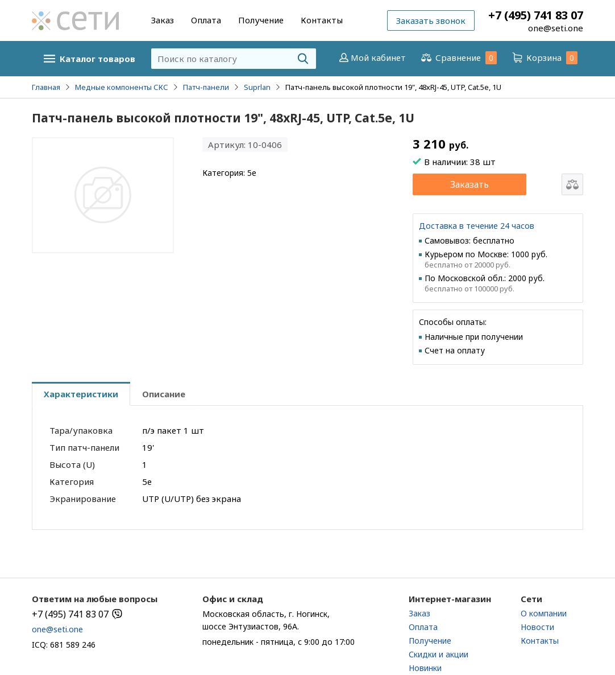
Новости (537, 627)
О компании (544, 613)
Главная (46, 87)
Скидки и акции (438, 654)
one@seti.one (555, 28)
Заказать (469, 184)
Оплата (206, 20)
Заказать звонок (431, 20)
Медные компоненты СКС (121, 87)
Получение (261, 20)
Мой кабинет (371, 57)
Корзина (543, 58)
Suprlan (257, 87)
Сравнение (458, 58)
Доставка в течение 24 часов (476, 225)
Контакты (322, 20)
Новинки (425, 667)
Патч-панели (206, 87)
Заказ (162, 20)
